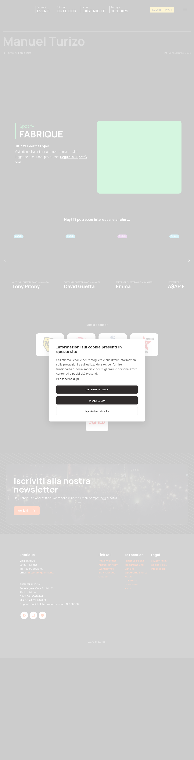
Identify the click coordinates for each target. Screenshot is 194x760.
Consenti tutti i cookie (75, 394)
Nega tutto (118, 395)
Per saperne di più (68, 384)
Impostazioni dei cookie (97, 405)
